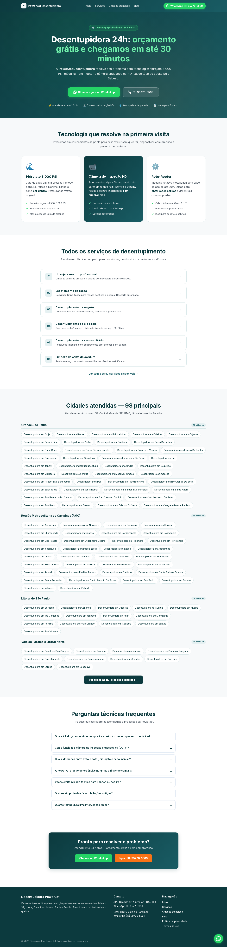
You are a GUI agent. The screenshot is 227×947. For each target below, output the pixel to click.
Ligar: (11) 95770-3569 (133, 858)
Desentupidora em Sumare (176, 580)
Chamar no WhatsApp (93, 858)
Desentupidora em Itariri (116, 615)
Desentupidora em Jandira (119, 465)
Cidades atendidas (119, 5)
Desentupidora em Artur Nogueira (81, 525)
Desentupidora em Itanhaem (81, 615)
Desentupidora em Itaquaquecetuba (78, 465)
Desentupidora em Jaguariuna (154, 548)
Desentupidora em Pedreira (117, 564)
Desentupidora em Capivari (158, 525)
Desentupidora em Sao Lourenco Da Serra (150, 497)
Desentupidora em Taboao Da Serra (117, 505)
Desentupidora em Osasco (155, 473)
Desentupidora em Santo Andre (171, 489)
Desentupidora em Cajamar (183, 434)
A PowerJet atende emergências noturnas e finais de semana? (93, 770)
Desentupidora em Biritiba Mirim (109, 434)
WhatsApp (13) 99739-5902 (129, 915)
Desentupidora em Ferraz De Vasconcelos (88, 450)
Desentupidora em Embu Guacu (41, 450)
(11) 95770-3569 (140, 92)
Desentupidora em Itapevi (38, 465)
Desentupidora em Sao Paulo (40, 505)
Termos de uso (170, 926)
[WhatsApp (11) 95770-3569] (185, 6)
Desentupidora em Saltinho (117, 572)
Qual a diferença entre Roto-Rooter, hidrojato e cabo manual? (93, 759)
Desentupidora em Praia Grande (77, 623)
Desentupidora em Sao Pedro (139, 580)
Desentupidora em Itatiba (117, 548)
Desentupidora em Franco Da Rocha (183, 450)
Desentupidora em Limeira (38, 556)
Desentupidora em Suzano (76, 505)
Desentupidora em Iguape (184, 607)
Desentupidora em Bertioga (39, 607)
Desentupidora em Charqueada (41, 533)
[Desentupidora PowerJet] (41, 5)
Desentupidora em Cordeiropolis (118, 533)
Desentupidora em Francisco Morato (137, 450)
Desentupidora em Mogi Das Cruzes (114, 473)
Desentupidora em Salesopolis (40, 489)
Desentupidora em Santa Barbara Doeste (161, 572)
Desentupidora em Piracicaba (154, 564)
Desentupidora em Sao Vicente (41, 631)
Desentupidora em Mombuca (74, 556)
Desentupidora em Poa (89, 481)
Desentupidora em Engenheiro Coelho (85, 540)
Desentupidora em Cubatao (113, 607)
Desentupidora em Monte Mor (113, 556)
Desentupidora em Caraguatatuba (85, 659)
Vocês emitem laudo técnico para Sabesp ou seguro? (88, 782)
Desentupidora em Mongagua (152, 615)
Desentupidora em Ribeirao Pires (126, 481)
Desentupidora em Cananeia (76, 607)
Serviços (100, 5)
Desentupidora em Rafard (38, 572)
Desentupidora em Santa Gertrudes (43, 580)
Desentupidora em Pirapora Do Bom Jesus (47, 481)
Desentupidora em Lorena (38, 666)
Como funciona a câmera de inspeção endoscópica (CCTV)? (92, 747)
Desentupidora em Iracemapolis (80, 548)
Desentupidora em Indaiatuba (40, 548)
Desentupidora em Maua (75, 473)
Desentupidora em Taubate (91, 651)
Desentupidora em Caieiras (147, 434)
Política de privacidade (174, 921)
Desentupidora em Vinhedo (75, 588)
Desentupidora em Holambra (127, 540)
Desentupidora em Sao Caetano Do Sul (99, 497)
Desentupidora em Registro (116, 623)
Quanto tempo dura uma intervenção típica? (82, 804)
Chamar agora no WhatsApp (94, 92)
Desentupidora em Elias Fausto (40, 540)
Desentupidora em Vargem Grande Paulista (167, 505)
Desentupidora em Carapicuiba (40, 442)
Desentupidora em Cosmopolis (159, 533)
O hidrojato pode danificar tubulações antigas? (84, 793)
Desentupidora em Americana (40, 525)
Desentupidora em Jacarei (127, 651)
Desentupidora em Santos (152, 623)
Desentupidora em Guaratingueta (42, 659)
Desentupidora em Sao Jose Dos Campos (46, 651)
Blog (136, 5)
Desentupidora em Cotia (77, 442)
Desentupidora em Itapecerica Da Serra (123, 458)
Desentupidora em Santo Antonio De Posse (92, 580)
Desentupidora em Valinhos (39, 588)
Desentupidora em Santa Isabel (81, 489)
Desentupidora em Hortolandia (166, 540)
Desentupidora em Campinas (121, 525)
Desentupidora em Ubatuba (125, 659)
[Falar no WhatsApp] (218, 938)
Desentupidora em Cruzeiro (162, 659)
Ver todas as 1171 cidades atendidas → (113, 679)
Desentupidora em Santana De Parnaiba (126, 489)
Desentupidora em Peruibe (38, 623)
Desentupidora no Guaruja (149, 607)
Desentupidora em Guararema (40, 458)
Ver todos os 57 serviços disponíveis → (113, 373)
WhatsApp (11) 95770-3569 (128, 906)
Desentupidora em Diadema (112, 442)
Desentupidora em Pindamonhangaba (168, 651)
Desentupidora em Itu (163, 458)
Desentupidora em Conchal (79, 533)
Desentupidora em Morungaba (152, 556)
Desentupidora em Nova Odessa (41, 564)
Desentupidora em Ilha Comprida (41, 615)
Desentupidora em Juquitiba (155, 465)
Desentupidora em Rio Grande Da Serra (172, 481)
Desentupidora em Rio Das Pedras (77, 572)
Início (88, 5)
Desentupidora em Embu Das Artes (153, 442)
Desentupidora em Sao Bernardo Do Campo (48, 497)
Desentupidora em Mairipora (39, 473)
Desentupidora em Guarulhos (79, 458)
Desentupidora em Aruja (37, 434)
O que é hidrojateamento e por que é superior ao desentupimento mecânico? (102, 736)
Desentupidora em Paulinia (80, 564)
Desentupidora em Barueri (71, 434)
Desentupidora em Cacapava (74, 666)
